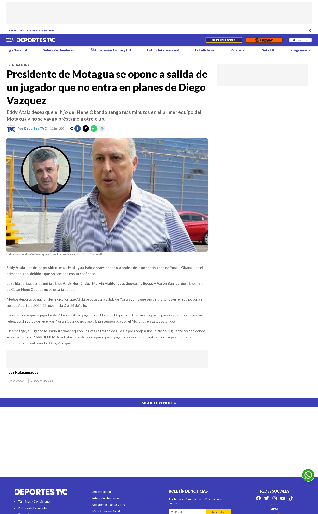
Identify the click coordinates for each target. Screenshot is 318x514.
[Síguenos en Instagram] (274, 498)
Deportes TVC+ (15, 30)
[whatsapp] (94, 128)
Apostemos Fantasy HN (40, 30)
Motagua (17, 380)
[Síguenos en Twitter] (266, 498)
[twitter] (86, 128)
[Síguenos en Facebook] (258, 498)
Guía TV (268, 50)
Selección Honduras (58, 50)
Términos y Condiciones (34, 501)
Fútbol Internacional (163, 50)
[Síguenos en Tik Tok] (290, 498)
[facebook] (77, 128)
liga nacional (18, 65)
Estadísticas (204, 50)
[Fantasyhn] (264, 40)
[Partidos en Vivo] (223, 40)
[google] (102, 128)
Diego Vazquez (42, 380)
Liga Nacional (16, 50)
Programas (301, 50)
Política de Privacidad (33, 508)
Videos (237, 50)
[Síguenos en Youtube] (282, 498)
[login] (300, 40)
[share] (71, 128)
